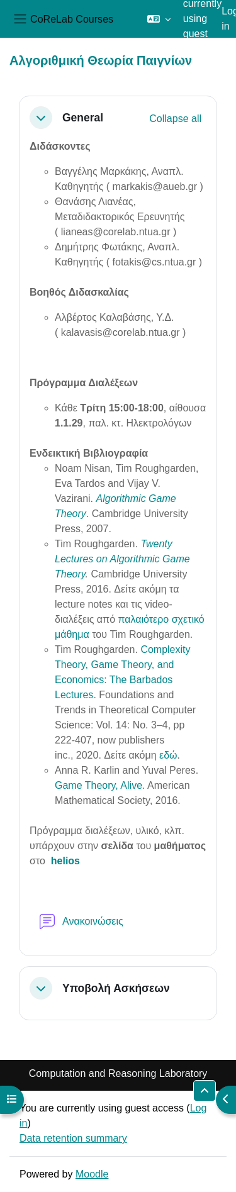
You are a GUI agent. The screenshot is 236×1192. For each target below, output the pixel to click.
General (82, 117)
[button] (159, 19)
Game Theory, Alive (98, 785)
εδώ (168, 755)
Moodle (92, 1174)
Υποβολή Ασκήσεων (116, 988)
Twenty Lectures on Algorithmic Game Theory (122, 558)
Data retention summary (73, 1138)
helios (65, 860)
